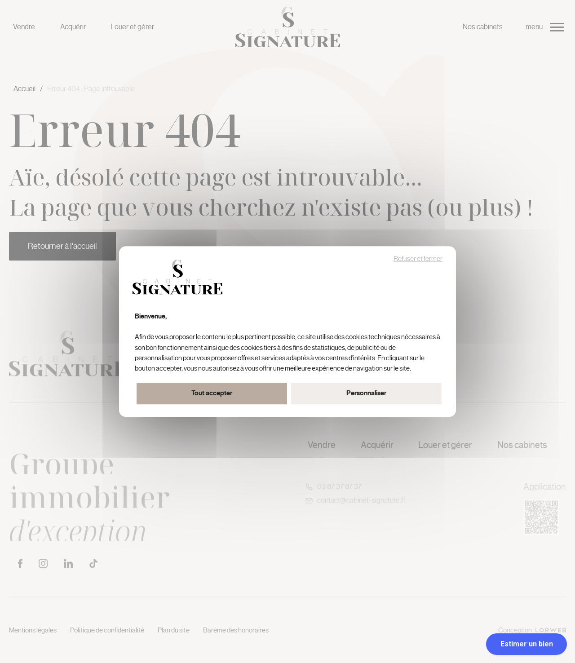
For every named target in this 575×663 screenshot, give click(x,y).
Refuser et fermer (418, 259)
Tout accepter (211, 393)
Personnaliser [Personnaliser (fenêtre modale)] (366, 393)
